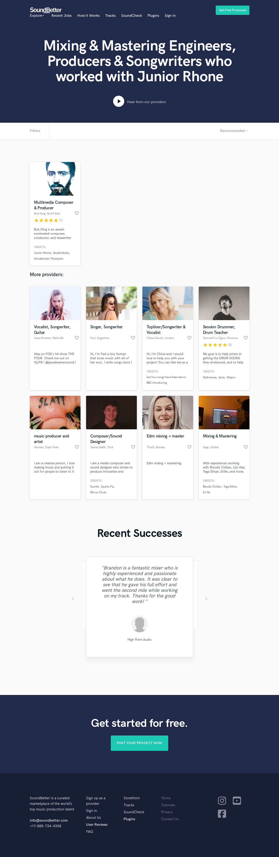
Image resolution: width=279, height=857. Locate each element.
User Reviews (97, 825)
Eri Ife (206, 492)
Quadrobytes (61, 253)
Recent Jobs (61, 16)
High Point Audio (139, 640)
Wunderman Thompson (49, 259)
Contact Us (170, 819)
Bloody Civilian (212, 486)
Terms (166, 798)
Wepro (231, 377)
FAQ (89, 832)
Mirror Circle (98, 492)
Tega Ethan (230, 486)
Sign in (170, 16)
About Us (93, 818)
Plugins (153, 16)
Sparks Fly (107, 486)
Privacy (167, 812)
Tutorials (168, 805)
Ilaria (221, 377)
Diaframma (209, 377)
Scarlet (94, 486)
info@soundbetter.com (49, 820)
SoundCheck (131, 16)
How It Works (88, 16)
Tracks (110, 16)
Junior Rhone (42, 253)
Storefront (132, 798)
